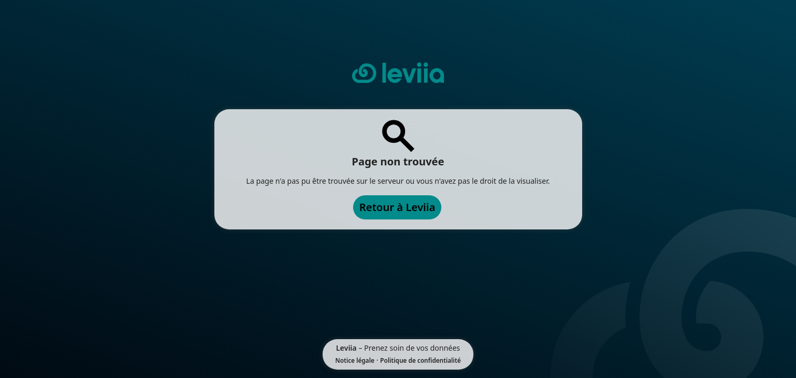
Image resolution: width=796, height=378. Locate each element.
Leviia (346, 348)
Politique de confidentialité (420, 360)
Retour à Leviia (397, 207)
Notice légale (355, 360)
